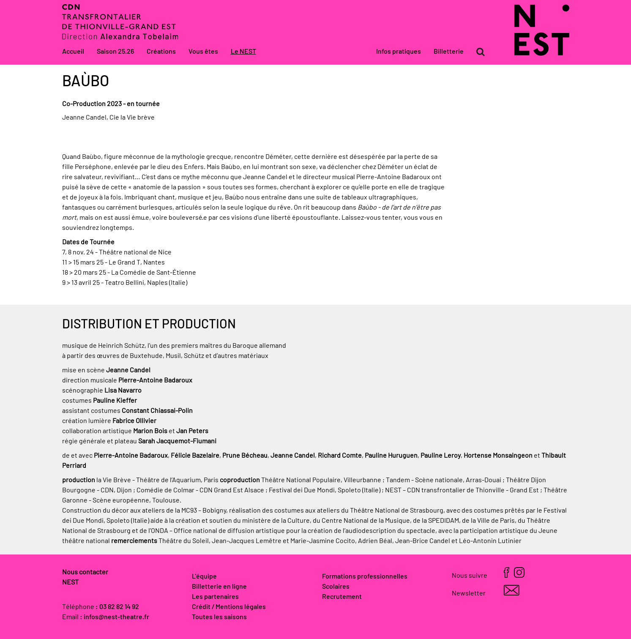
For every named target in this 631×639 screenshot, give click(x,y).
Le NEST (243, 51)
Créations (161, 51)
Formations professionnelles (364, 576)
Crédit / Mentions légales (229, 607)
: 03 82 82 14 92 (117, 607)
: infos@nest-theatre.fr (114, 617)
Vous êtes (203, 51)
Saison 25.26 (115, 51)
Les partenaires (215, 596)
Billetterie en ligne (219, 586)
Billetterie (449, 51)
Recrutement (342, 596)
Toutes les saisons (219, 617)
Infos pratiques (398, 51)
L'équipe (204, 576)
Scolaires (336, 586)
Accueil (73, 51)
